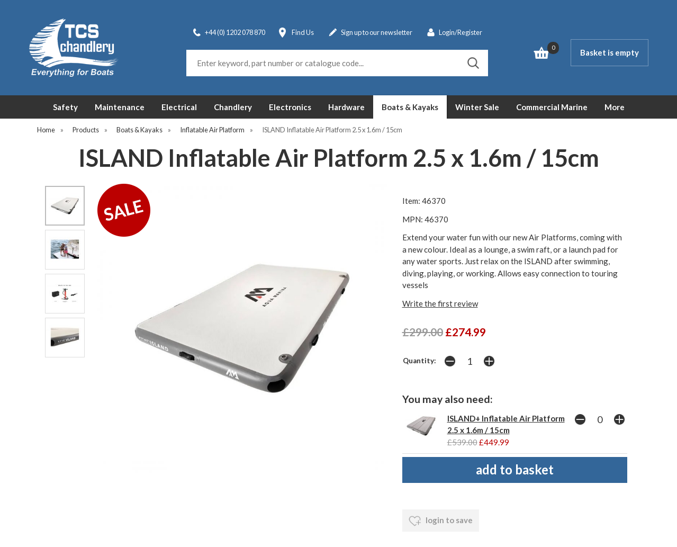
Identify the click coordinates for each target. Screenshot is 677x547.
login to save (441, 521)
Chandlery (233, 107)
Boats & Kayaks (410, 107)
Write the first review (440, 303)
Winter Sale (477, 107)
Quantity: (419, 360)
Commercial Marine (552, 107)
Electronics (290, 107)
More (614, 107)
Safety (65, 107)
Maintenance (120, 107)
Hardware (346, 107)
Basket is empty (609, 52)
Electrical (179, 107)
